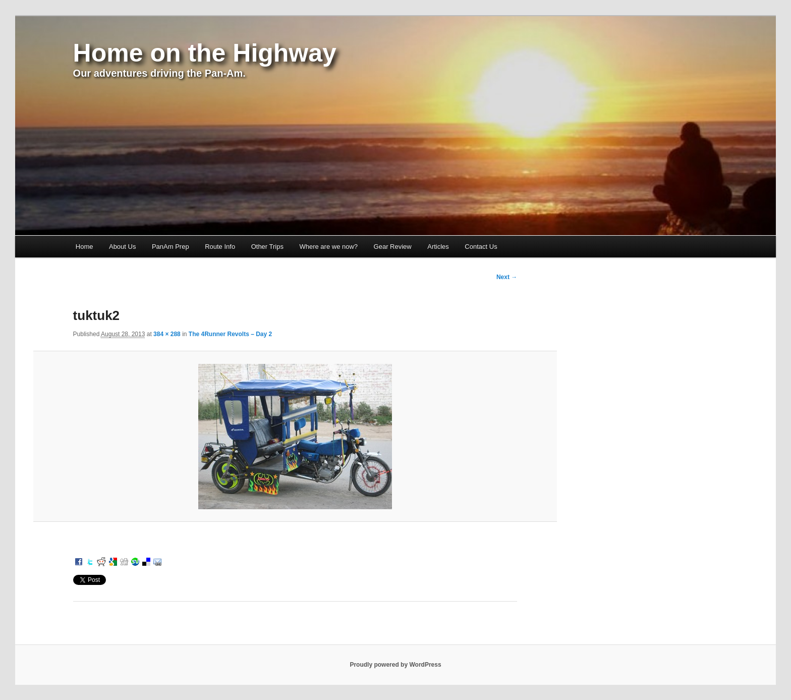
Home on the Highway (204, 53)
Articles (438, 246)
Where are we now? (328, 246)
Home (84, 246)
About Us (122, 246)
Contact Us (481, 246)
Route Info (220, 246)
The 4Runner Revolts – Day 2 (230, 334)
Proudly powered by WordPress (395, 664)
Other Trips (267, 246)
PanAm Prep (170, 246)
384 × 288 (167, 334)
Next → (506, 277)
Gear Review (393, 246)
